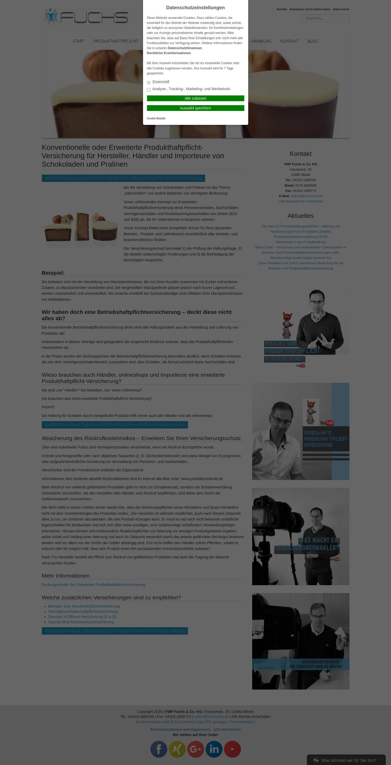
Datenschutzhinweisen (185, 48)
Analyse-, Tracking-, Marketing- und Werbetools (188, 89)
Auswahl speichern (195, 108)
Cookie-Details (156, 118)
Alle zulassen (195, 98)
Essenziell (158, 82)
